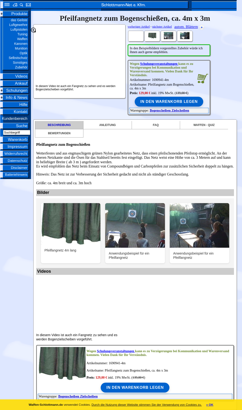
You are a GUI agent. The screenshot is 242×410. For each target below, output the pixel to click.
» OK (209, 404)
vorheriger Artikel (139, 26)
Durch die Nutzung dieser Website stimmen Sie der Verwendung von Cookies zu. (146, 404)
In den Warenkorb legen (169, 102)
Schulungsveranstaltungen (159, 64)
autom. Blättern (186, 27)
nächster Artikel (162, 26)
